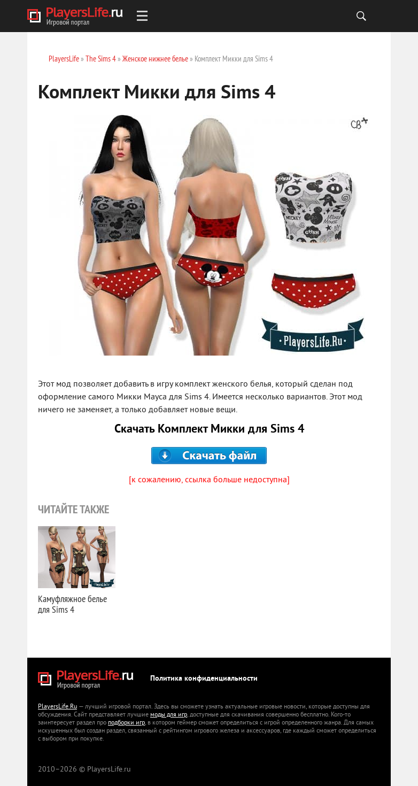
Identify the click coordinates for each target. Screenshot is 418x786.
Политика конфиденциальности (204, 678)
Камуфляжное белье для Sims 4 (72, 603)
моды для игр (168, 715)
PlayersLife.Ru (57, 707)
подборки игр (126, 723)
